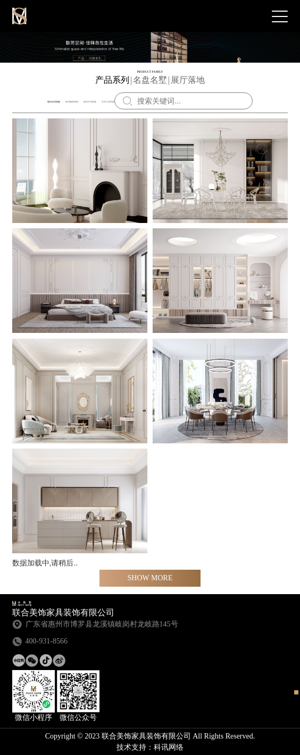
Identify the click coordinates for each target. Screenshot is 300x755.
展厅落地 (188, 79)
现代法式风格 (53, 101)
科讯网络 (169, 747)
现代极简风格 (71, 101)
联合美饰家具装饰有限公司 (19, 15)
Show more (150, 578)
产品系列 (112, 79)
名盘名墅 (150, 79)
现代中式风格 (90, 101)
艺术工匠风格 (108, 101)
